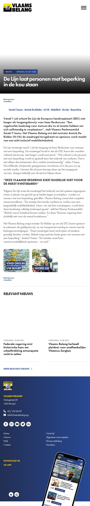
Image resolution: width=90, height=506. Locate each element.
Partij (5, 441)
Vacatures (50, 444)
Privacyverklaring (54, 441)
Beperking (76, 109)
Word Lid (50, 433)
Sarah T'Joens (16, 109)
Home (6, 433)
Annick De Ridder (33, 109)
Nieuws (6, 437)
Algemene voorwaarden (57, 437)
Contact (7, 444)
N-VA (46, 109)
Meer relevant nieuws (16, 368)
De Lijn (65, 109)
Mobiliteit (56, 109)
